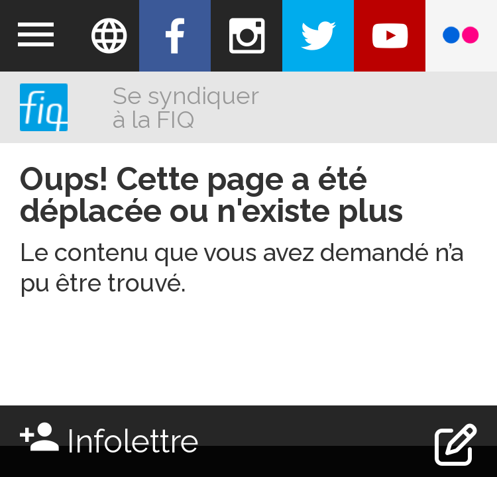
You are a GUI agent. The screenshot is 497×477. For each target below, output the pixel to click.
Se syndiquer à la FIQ (185, 107)
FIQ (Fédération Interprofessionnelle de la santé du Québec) (44, 107)
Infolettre (109, 437)
